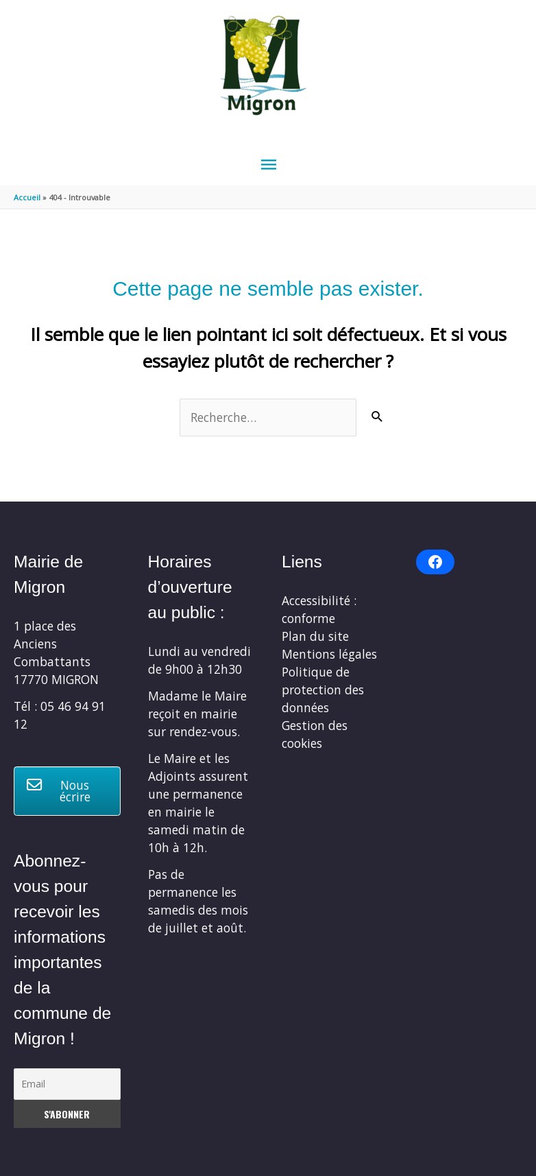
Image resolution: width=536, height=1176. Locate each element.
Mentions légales (329, 654)
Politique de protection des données (323, 689)
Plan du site (315, 636)
